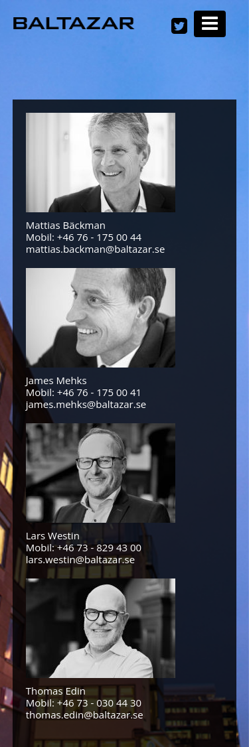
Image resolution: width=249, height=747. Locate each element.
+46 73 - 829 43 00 (99, 547)
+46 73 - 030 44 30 (99, 702)
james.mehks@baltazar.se (86, 404)
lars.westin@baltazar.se (80, 559)
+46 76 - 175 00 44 (99, 236)
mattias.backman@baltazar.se (95, 248)
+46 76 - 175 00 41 (99, 392)
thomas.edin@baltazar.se (84, 714)
